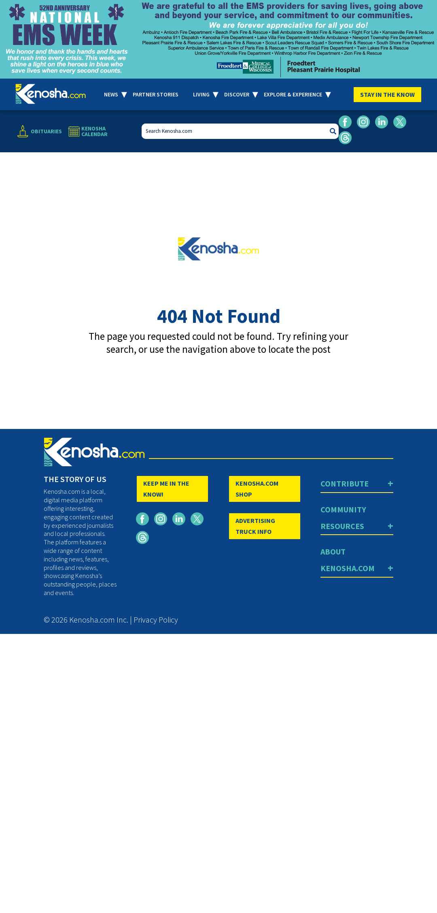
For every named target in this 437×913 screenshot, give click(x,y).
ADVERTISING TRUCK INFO (255, 525)
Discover (236, 94)
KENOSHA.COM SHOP (256, 488)
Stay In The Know (387, 94)
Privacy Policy (156, 619)
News (111, 94)
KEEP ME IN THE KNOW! (166, 488)
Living (201, 94)
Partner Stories (155, 94)
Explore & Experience (293, 94)
